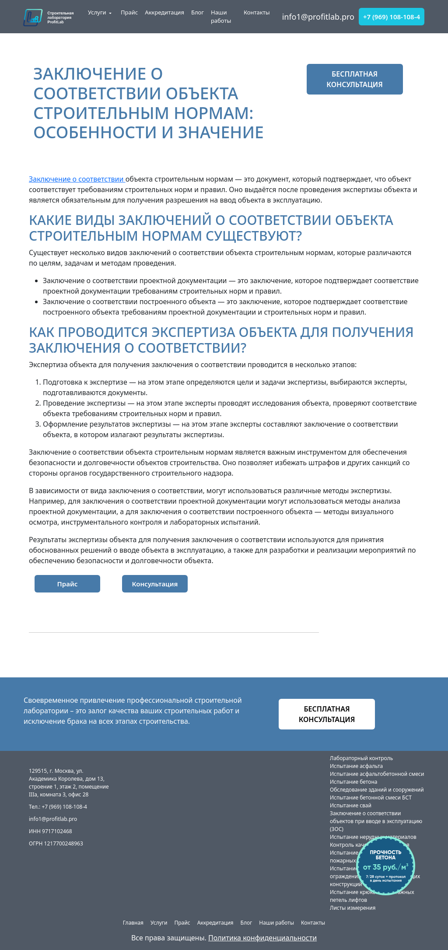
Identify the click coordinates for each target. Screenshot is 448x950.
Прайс (129, 12)
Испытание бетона (353, 781)
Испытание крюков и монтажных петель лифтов (372, 896)
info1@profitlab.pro (318, 16)
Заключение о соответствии (77, 179)
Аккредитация (164, 12)
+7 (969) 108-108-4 (391, 16)
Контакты (257, 12)
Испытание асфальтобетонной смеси (377, 774)
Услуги (97, 12)
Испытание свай (350, 805)
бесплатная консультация (354, 79)
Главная (133, 922)
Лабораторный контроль (361, 758)
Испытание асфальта (356, 766)
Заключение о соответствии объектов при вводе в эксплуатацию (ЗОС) (376, 821)
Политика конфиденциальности (262, 938)
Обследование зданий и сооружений (377, 789)
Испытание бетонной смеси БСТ (371, 797)
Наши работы (221, 16)
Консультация (155, 583)
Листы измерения (352, 907)
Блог (197, 12)
